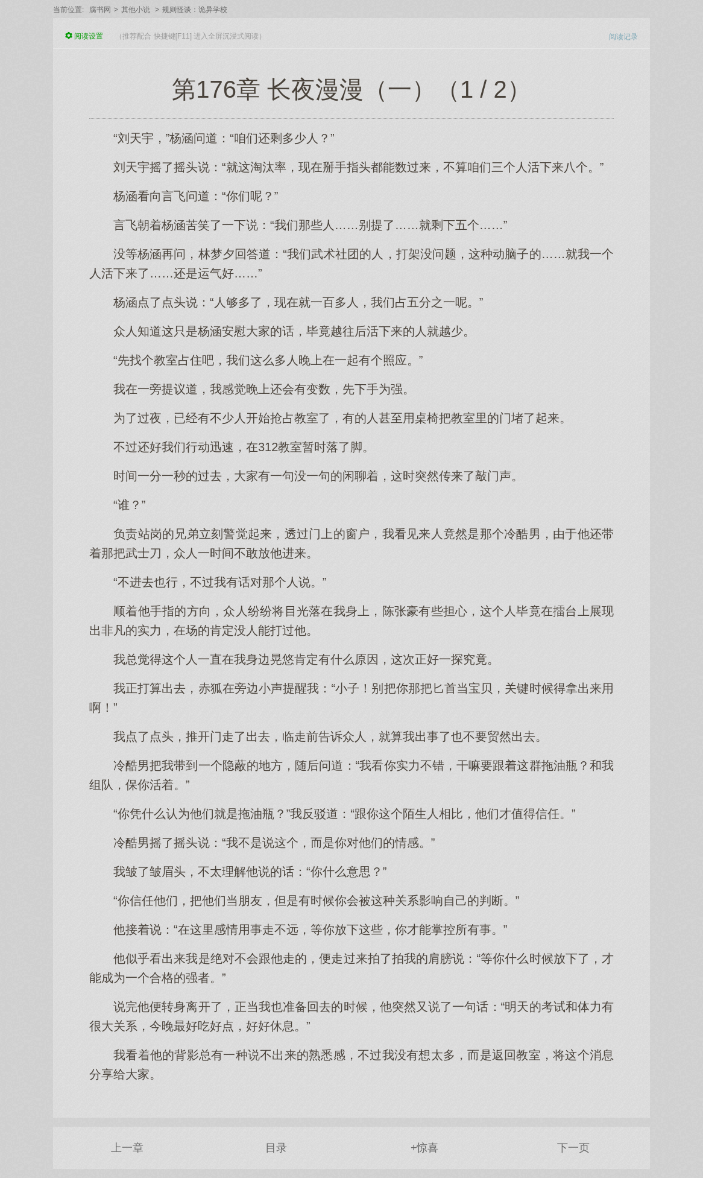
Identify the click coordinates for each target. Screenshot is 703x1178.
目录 (276, 1148)
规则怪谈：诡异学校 (194, 9)
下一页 (573, 1148)
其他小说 (135, 9)
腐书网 (100, 9)
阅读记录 (623, 37)
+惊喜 (425, 1148)
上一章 (127, 1148)
